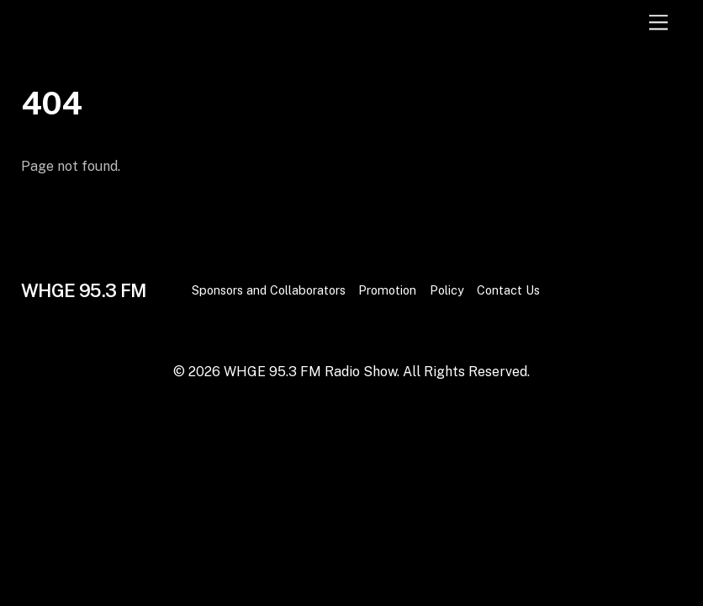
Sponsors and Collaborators (269, 290)
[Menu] (658, 23)
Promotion (387, 290)
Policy (447, 290)
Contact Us (508, 290)
